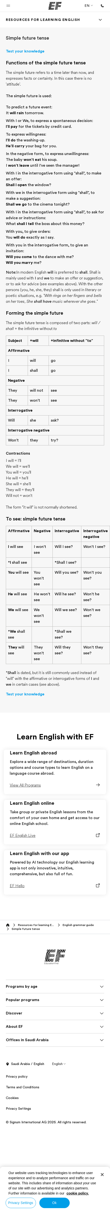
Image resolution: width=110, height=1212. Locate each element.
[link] (43, 20)
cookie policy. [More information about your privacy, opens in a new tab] (78, 1193)
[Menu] (100, 20)
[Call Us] (102, 6)
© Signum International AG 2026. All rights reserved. (46, 1122)
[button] (8, 6)
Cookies (12, 1098)
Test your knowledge (25, 51)
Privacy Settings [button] (18, 1108)
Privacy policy (17, 1076)
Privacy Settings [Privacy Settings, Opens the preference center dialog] (20, 1203)
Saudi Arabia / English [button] (25, 1064)
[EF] (55, 6)
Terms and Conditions (22, 1087)
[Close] (102, 1174)
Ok (54, 1203)
